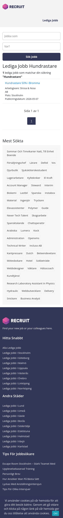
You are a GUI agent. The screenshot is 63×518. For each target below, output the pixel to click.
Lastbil (24, 193)
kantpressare (15, 253)
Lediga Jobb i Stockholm (17, 352)
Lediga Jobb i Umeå (14, 410)
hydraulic (12, 290)
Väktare (32, 268)
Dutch (29, 253)
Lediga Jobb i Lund (13, 405)
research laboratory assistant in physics (31, 283)
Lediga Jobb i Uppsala (15, 368)
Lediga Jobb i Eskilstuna (16, 431)
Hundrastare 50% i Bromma (22, 83)
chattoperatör (36, 223)
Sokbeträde (43, 260)
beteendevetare (46, 253)
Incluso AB (36, 245)
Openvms (33, 238)
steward (36, 185)
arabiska (12, 230)
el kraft (48, 177)
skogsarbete (39, 215)
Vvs (54, 162)
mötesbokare (14, 260)
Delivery (49, 290)
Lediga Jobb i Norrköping (17, 388)
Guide (45, 208)
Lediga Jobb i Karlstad (15, 446)
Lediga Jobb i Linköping (16, 383)
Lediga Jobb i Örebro (15, 378)
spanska (36, 193)
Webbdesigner (15, 268)
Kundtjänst (13, 275)
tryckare (39, 200)
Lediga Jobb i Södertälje (16, 426)
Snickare (12, 298)
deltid (44, 162)
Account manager (17, 185)
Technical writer (16, 245)
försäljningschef (16, 162)
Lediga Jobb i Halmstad (16, 436)
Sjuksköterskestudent (34, 170)
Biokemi (11, 193)
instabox (50, 193)
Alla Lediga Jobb (12, 347)
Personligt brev (11, 473)
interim (49, 185)
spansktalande (15, 223)
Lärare (33, 162)
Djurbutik (12, 170)
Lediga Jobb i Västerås (15, 373)
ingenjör (25, 200)
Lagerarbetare (15, 177)
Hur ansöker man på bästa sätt (21, 479)
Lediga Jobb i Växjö (14, 441)
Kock (36, 230)
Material (12, 200)
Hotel (29, 260)
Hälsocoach (47, 268)
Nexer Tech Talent (17, 215)
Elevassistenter (15, 208)
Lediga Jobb (50, 20)
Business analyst (30, 298)
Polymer (33, 208)
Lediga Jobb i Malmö (14, 363)
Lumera (25, 230)
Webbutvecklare (31, 290)
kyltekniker (33, 177)
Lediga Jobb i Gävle (14, 416)
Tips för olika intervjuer (17, 489)
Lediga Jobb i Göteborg (16, 358)
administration (15, 238)
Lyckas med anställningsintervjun (22, 484)
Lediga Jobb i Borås (14, 421)
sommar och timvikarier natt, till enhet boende (30, 153)
